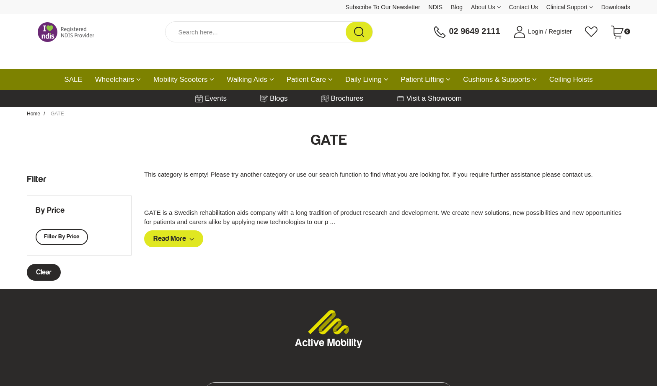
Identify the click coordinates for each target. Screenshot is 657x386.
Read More (173, 239)
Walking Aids (250, 79)
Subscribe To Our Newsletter (383, 7)
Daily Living (366, 79)
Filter (37, 179)
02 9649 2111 (466, 32)
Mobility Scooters (183, 79)
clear (44, 272)
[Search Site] (359, 32)
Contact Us (523, 7)
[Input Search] (256, 32)
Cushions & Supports (499, 79)
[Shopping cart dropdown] (620, 32)
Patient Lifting (426, 79)
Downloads (615, 7)
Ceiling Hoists (571, 79)
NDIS (435, 7)
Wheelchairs (118, 79)
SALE (73, 79)
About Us (485, 7)
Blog (457, 7)
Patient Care (310, 79)
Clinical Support (569, 7)
